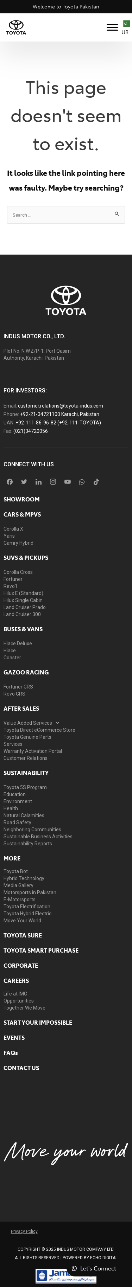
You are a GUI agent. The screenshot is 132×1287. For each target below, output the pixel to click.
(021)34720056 (30, 431)
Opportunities (19, 1001)
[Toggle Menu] (112, 27)
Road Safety (17, 822)
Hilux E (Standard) (23, 593)
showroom (22, 499)
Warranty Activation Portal (33, 751)
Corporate (21, 965)
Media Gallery (18, 885)
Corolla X (13, 529)
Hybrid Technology (24, 878)
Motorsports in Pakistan (30, 892)
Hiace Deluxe (18, 643)
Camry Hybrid (18, 543)
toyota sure (23, 935)
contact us (21, 1067)
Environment (18, 801)
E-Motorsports (20, 899)
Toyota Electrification (27, 906)
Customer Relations (26, 758)
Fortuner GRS (18, 687)
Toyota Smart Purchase (41, 950)
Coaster (12, 657)
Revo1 (11, 586)
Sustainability (26, 772)
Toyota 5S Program (25, 787)
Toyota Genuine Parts (27, 737)
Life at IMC (15, 994)
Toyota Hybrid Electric (27, 913)
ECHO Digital (104, 1257)
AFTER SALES (21, 708)
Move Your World (22, 920)
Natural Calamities (24, 815)
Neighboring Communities (32, 829)
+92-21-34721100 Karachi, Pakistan (59, 414)
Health (11, 808)
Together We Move (24, 1008)
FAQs (11, 1052)
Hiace (10, 650)
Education (15, 794)
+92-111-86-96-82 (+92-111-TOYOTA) (58, 422)
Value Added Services (33, 722)
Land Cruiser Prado (25, 607)
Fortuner (13, 579)
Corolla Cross (18, 572)
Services (13, 744)
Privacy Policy (24, 1231)
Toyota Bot (16, 871)
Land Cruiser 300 (22, 614)
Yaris (9, 536)
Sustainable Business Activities (38, 836)
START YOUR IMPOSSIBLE (38, 1022)
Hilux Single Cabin (23, 600)
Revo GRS (14, 694)
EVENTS (14, 1037)
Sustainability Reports (28, 843)
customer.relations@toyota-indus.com (60, 406)
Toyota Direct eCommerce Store (39, 730)
